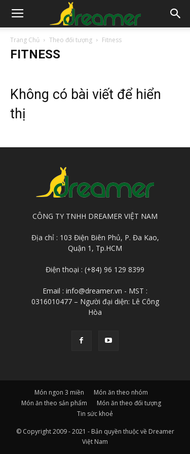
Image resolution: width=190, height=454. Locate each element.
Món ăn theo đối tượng (129, 403)
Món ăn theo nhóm (121, 392)
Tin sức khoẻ (95, 413)
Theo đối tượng (70, 40)
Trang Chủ (25, 40)
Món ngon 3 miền (59, 392)
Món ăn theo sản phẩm (54, 403)
